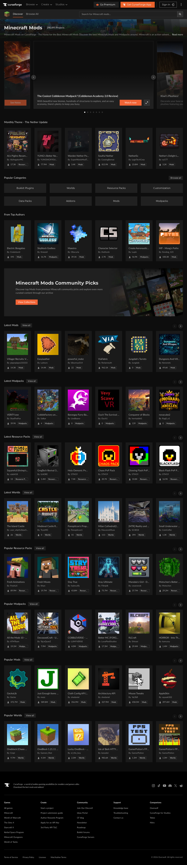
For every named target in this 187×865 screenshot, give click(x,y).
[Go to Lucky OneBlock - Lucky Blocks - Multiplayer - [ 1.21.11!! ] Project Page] (78, 741)
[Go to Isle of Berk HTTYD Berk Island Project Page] (108, 741)
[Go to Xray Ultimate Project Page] (108, 574)
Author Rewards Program (52, 818)
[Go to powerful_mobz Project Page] (78, 351)
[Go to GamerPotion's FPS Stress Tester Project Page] (169, 741)
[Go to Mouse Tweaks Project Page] (139, 685)
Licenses (42, 857)
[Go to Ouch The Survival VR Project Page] (108, 407)
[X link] (175, 785)
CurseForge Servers (85, 837)
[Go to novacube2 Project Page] (169, 407)
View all (26, 325)
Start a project (47, 808)
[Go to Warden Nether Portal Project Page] (78, 148)
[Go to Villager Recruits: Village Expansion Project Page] (17, 351)
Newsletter (82, 823)
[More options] (181, 5)
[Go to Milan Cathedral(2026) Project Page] (108, 518)
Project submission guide (52, 813)
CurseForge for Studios (160, 813)
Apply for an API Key (50, 823)
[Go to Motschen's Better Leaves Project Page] (169, 574)
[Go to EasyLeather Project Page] (47, 351)
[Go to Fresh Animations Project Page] (17, 574)
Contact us (118, 818)
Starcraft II (9, 828)
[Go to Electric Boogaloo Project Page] (17, 240)
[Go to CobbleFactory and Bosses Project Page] (47, 407)
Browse (32, 4)
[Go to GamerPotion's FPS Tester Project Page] (139, 741)
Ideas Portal (82, 813)
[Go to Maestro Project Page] (78, 240)
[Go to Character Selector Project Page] (108, 240)
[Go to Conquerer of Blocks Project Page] (139, 407)
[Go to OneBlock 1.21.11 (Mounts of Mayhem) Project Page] (47, 741)
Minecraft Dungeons (13, 837)
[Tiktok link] (159, 785)
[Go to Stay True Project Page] (78, 574)
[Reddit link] (181, 785)
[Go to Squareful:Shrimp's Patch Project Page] (17, 462)
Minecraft (8, 813)
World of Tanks (11, 842)
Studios (62, 4)
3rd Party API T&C (49, 828)
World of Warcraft (12, 818)
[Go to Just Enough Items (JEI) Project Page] (47, 685)
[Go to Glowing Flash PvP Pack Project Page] (139, 462)
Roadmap (81, 828)
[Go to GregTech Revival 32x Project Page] (47, 462)
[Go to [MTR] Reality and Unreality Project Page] (139, 518)
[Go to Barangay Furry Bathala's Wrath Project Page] (78, 407)
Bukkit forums (83, 832)
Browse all (175, 178)
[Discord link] (170, 785)
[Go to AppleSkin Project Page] (169, 685)
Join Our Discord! (85, 808)
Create (47, 4)
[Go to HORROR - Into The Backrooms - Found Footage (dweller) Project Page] (169, 630)
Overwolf (154, 808)
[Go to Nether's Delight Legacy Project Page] (169, 148)
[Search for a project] (128, 14)
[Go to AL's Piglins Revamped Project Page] (17, 148)
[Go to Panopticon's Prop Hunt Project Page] (78, 518)
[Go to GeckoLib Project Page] (17, 685)
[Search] (180, 14)
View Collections (26, 302)
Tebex (152, 818)
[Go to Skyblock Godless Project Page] (47, 240)
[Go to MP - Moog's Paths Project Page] (169, 240)
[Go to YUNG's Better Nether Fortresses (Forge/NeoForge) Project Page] (47, 148)
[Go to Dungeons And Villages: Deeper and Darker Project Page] (169, 351)
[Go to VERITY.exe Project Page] (17, 407)
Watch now (131, 103)
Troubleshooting (121, 813)
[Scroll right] (180, 326)
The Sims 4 (9, 823)
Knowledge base (121, 808)
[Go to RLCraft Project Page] (139, 630)
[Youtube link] (164, 785)
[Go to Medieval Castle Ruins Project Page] (47, 518)
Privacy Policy (28, 857)
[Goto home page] (12, 4)
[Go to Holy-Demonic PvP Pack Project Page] (78, 462)
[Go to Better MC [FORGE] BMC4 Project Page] (108, 630)
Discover (18, 14)
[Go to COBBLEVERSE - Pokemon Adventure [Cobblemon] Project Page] (78, 630)
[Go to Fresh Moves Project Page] (47, 574)
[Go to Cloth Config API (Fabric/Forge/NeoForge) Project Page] (78, 685)
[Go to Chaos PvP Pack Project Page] (108, 462)
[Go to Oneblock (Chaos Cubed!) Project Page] (17, 741)
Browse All (32, 14)
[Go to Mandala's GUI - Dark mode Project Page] (139, 574)
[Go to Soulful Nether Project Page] (108, 148)
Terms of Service (11, 857)
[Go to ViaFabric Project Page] (108, 351)
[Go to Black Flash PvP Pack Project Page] (169, 462)
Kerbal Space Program (14, 832)
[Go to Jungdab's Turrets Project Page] (139, 351)
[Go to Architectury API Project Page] (108, 685)
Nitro (152, 823)
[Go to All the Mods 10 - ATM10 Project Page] (17, 630)
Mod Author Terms (58, 857)
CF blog (80, 818)
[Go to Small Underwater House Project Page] (169, 518)
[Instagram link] (153, 785)
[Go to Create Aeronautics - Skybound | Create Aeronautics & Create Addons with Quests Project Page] (139, 240)
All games (8, 808)
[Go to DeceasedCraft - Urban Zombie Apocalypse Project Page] (47, 630)
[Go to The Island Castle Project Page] (17, 518)
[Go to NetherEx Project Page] (139, 148)
